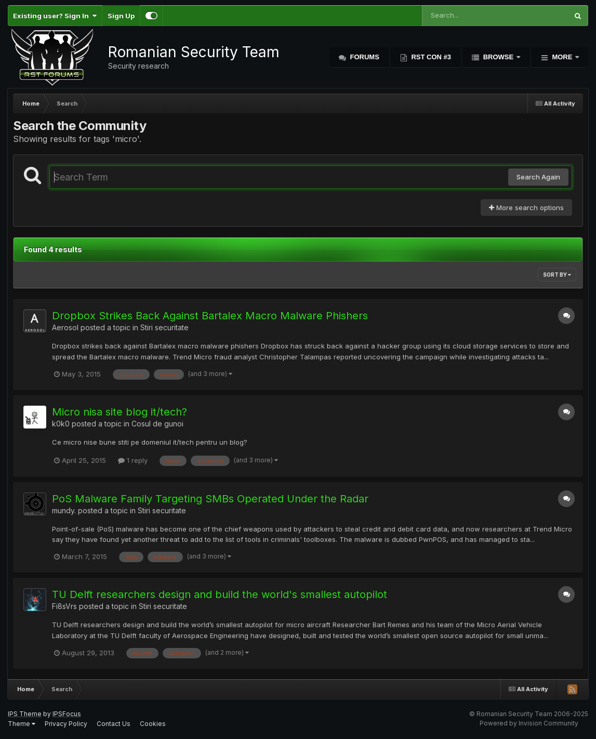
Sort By (557, 274)
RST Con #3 (430, 57)
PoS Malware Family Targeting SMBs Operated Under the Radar (210, 498)
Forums (363, 57)
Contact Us (113, 724)
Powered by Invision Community (529, 723)
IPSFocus (66, 714)
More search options (526, 207)
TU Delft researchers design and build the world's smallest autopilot (219, 594)
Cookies (153, 724)
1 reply (133, 460)
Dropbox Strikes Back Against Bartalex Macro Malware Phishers (210, 315)
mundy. (64, 510)
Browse (498, 57)
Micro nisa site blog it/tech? (119, 412)
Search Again (538, 177)
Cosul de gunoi (157, 423)
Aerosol (65, 327)
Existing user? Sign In (55, 15)
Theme (21, 724)
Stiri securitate (164, 327)
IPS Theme (25, 714)
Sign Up (121, 15)
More (562, 57)
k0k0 (61, 423)
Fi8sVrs (64, 606)
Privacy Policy (66, 724)
